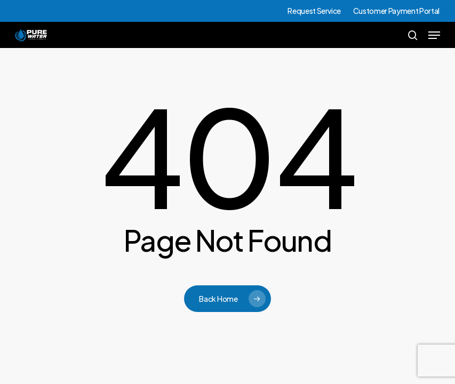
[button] (434, 35)
